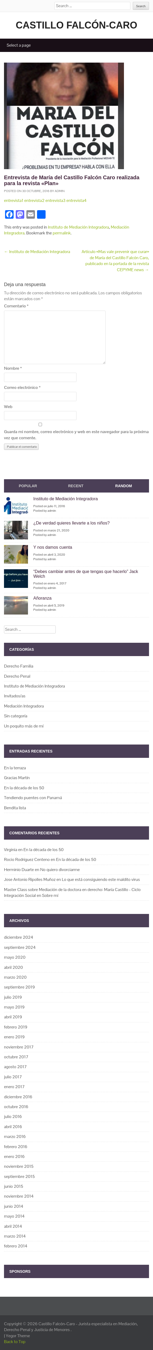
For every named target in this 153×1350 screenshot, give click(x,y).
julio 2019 (13, 997)
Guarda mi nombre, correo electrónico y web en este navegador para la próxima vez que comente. (76, 434)
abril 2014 (13, 1226)
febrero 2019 (15, 1027)
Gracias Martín (17, 777)
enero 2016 (14, 1156)
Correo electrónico (22, 387)
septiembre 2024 (20, 947)
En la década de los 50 (24, 788)
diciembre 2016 (18, 1097)
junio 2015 (13, 1186)
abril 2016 (13, 1126)
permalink (62, 233)
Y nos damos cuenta (52, 547)
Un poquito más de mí (23, 726)
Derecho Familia (18, 666)
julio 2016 (13, 1116)
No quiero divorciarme (60, 869)
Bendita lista (15, 808)
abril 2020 (13, 967)
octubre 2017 (16, 1057)
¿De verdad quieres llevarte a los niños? (71, 523)
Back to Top (15, 1341)
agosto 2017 (15, 1067)
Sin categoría (15, 716)
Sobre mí (50, 895)
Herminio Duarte (19, 869)
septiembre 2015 (19, 1176)
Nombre (13, 368)
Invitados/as (14, 696)
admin (60, 191)
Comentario (16, 306)
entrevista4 (76, 200)
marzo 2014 (15, 1236)
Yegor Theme (18, 1336)
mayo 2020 (14, 957)
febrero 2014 (15, 1246)
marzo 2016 (15, 1136)
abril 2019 (13, 1017)
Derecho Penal (17, 676)
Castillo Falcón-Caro (76, 25)
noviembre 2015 (19, 1166)
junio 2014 (13, 1206)
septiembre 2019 (19, 987)
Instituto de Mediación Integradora (78, 227)
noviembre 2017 (19, 1047)
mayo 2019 (14, 1007)
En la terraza (15, 768)
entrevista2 (34, 200)
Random (123, 486)
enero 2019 (14, 1037)
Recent (75, 486)
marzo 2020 (15, 977)
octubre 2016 (16, 1106)
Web (8, 406)
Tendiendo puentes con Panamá (33, 797)
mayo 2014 (14, 1216)
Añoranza (42, 598)
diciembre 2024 (18, 937)
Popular (28, 486)
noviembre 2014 (19, 1196)
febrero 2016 (15, 1146)
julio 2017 (13, 1077)
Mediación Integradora (24, 706)
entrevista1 (13, 200)
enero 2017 (14, 1086)
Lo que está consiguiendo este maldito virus (101, 879)
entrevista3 (55, 200)
